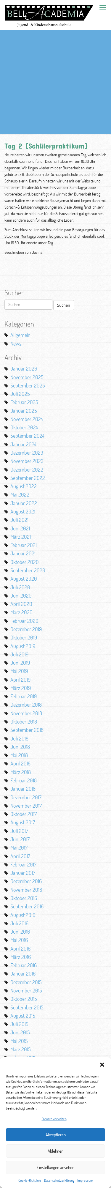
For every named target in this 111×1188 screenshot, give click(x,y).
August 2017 (22, 822)
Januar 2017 (22, 872)
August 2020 (23, 578)
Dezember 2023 (26, 452)
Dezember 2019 (26, 629)
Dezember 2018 (26, 704)
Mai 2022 (19, 494)
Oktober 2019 (23, 637)
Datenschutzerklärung (59, 1180)
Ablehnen (55, 1151)
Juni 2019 (20, 662)
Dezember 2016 (26, 881)
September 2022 (27, 478)
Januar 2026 (23, 368)
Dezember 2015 (26, 982)
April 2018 (20, 763)
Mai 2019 (19, 671)
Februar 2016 (23, 965)
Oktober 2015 (23, 998)
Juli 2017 (19, 831)
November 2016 (26, 889)
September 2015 (27, 1007)
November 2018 (26, 713)
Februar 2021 (23, 545)
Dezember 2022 (26, 469)
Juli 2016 (19, 923)
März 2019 (20, 688)
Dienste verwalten (54, 1119)
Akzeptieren (56, 1134)
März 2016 (20, 957)
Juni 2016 (20, 931)
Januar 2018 (23, 788)
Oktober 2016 (23, 898)
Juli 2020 (20, 587)
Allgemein (20, 335)
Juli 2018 (19, 738)
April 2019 (20, 679)
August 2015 (22, 1015)
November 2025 (27, 377)
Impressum (85, 1180)
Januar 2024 (23, 444)
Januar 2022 (23, 503)
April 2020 (21, 604)
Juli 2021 (19, 519)
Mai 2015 (19, 1041)
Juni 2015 (20, 1032)
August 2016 (22, 915)
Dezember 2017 (25, 797)
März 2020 (21, 612)
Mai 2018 (19, 755)
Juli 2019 (19, 654)
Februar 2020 (24, 620)
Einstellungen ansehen (55, 1167)
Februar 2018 (23, 780)
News (15, 343)
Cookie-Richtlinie (29, 1180)
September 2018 (27, 730)
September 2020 (27, 570)
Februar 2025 (24, 402)
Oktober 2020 (24, 562)
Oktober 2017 (23, 814)
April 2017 (20, 856)
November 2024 (26, 419)
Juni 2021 (20, 528)
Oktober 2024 (24, 427)
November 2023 (27, 461)
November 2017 (26, 805)
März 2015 (20, 1049)
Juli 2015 (19, 1024)
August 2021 (22, 511)
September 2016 (27, 906)
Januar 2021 (23, 553)
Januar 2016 (23, 973)
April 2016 (20, 948)
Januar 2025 (23, 410)
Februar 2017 (23, 864)
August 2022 (23, 486)
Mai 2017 (19, 847)
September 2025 (27, 385)
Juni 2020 (21, 595)
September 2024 (27, 435)
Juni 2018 (20, 746)
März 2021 (20, 536)
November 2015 (26, 990)
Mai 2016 (19, 940)
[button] (102, 1065)
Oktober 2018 (23, 721)
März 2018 (20, 772)
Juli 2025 (20, 393)
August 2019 (22, 646)
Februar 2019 (23, 696)
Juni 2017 (20, 839)
